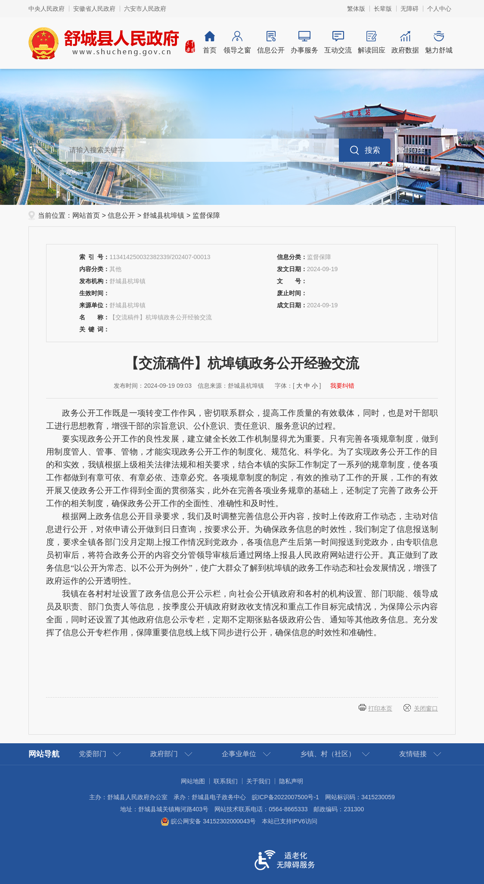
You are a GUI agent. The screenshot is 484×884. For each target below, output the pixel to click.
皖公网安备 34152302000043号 (208, 821)
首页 (209, 42)
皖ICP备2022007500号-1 (285, 797)
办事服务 (304, 42)
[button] (383, 8)
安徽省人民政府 (94, 8)
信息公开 (271, 42)
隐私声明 (291, 781)
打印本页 (380, 708)
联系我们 (226, 781)
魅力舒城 (439, 42)
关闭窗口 (426, 708)
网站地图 (193, 781)
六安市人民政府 (145, 8)
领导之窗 (237, 42)
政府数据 (405, 42)
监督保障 (206, 215)
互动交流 (338, 42)
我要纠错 (342, 385)
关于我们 (258, 781)
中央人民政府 (46, 8)
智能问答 (411, 150)
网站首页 (86, 215)
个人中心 (439, 8)
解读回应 (371, 42)
